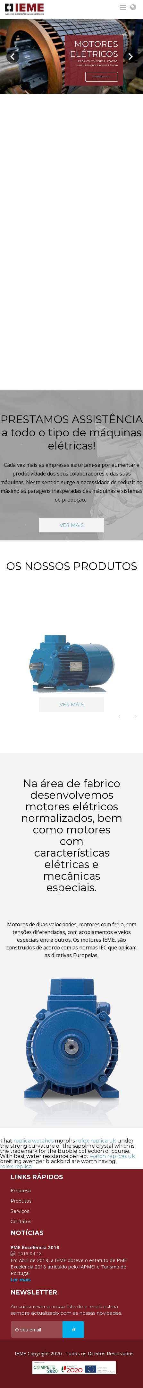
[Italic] (73, 1329)
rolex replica (16, 1166)
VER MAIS (72, 525)
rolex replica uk (96, 1141)
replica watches (33, 1141)
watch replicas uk (112, 1156)
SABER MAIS (102, 76)
